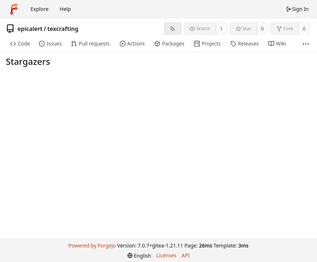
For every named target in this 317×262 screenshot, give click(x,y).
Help (65, 8)
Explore (39, 8)
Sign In (297, 8)
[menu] (139, 255)
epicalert (30, 28)
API (186, 255)
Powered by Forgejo (92, 245)
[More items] (305, 44)
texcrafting (62, 28)
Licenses (166, 255)
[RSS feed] (172, 29)
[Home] (14, 9)
